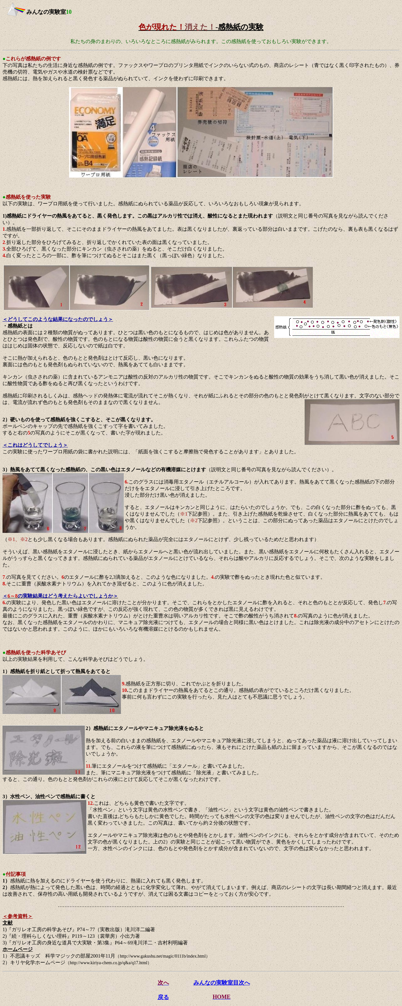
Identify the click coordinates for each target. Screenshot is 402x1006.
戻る (163, 997)
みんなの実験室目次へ (221, 983)
